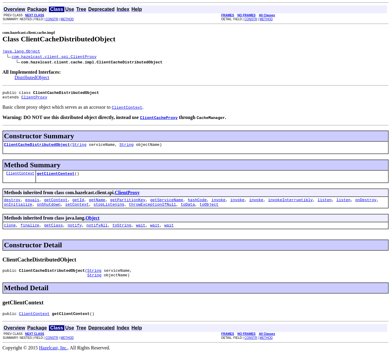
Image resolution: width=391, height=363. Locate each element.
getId (78, 205)
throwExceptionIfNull (152, 210)
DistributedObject (32, 78)
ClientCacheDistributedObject (37, 148)
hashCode (197, 205)
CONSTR (51, 19)
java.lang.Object (21, 52)
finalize (30, 232)
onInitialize (18, 210)
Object (92, 224)
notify (75, 232)
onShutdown (48, 210)
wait (140, 232)
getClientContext (56, 178)
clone (10, 232)
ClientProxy (34, 99)
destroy (12, 205)
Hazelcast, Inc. (53, 357)
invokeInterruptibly (290, 205)
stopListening (108, 210)
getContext (56, 205)
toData (188, 210)
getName (97, 205)
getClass (53, 232)
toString (121, 232)
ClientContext (20, 177)
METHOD (67, 19)
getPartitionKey (127, 205)
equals (32, 205)
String (79, 148)
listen (325, 205)
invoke (219, 205)
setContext (77, 210)
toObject (209, 210)
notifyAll (97, 232)
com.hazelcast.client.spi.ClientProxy (54, 57)
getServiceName (166, 205)
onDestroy (365, 205)
